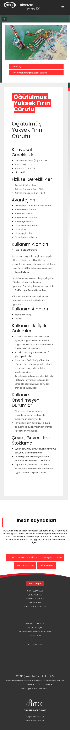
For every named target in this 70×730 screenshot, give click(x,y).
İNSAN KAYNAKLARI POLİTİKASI (23, 557)
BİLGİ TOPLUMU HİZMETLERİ (35, 606)
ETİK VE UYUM (35, 635)
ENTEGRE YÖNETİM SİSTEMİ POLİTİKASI (35, 631)
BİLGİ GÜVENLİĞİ (35, 645)
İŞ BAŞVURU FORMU (52, 557)
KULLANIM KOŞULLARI (35, 598)
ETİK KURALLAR (47, 565)
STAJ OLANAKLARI (25, 565)
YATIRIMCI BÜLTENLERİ (35, 623)
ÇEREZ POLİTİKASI (35, 595)
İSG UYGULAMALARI (35, 591)
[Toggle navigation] (62, 7)
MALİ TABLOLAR (35, 602)
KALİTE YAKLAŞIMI (35, 627)
